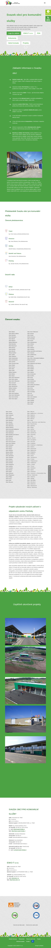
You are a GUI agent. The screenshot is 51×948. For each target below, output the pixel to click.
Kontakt (28, 941)
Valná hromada (13, 43)
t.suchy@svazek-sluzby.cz (19, 850)
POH (38, 33)
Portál (48, 12)
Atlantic (41, 945)
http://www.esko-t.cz (15, 879)
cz (19, 831)
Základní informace (13, 939)
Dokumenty (12, 38)
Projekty (26, 43)
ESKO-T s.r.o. (28, 33)
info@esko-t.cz (15, 878)
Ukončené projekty (20, 941)
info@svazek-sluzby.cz (19, 829)
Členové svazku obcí (30, 939)
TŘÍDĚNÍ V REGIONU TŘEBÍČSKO (48, 18)
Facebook (32, 941)
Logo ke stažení (13, 33)
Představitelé (21, 939)
